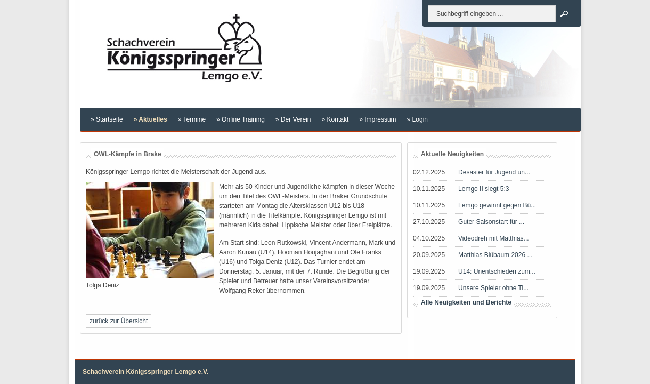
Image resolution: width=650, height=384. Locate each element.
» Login (417, 119)
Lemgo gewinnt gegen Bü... (497, 205)
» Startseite (107, 119)
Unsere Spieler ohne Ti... (493, 288)
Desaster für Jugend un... (494, 172)
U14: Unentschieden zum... (496, 271)
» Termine (192, 119)
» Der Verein (293, 119)
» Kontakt (335, 119)
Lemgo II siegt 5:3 (483, 189)
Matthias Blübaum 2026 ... (495, 255)
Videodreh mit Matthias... (493, 238)
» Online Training (240, 119)
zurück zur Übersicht (119, 321)
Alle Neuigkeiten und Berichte (466, 302)
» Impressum (377, 119)
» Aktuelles (150, 119)
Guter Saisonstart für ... (491, 222)
